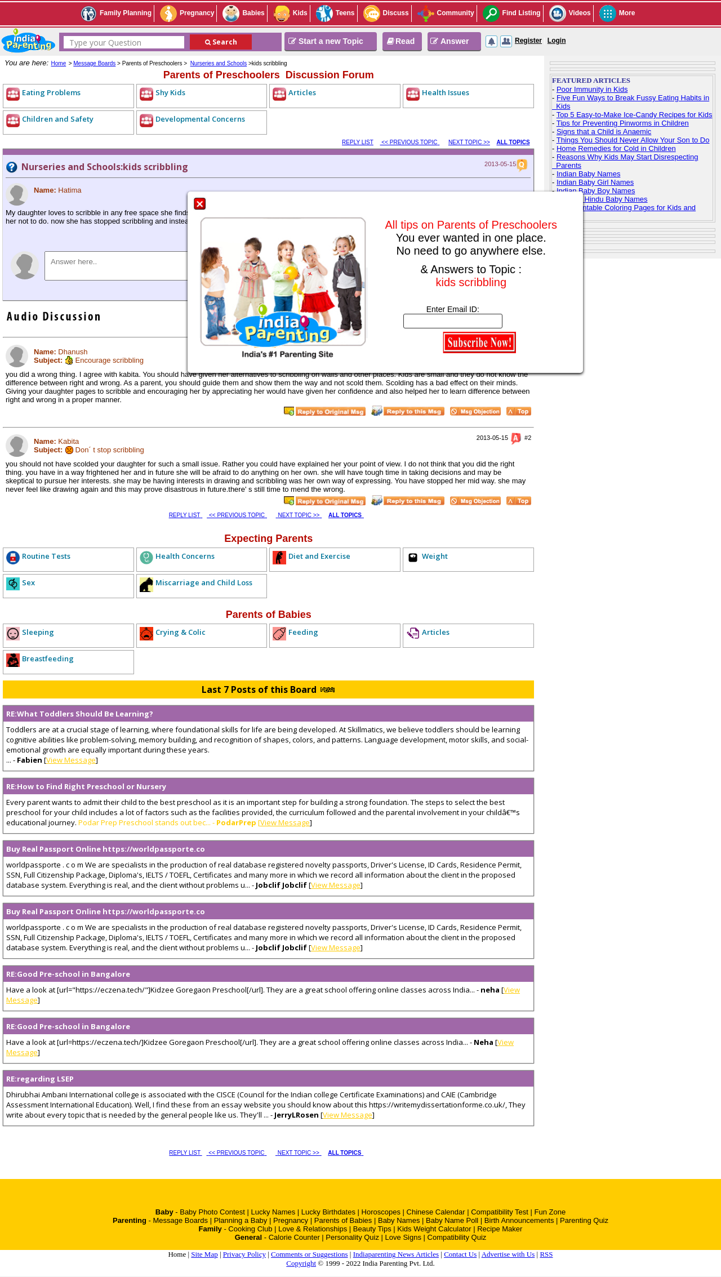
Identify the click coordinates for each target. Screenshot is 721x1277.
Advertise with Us (508, 1254)
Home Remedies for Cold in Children (616, 148)
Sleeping (38, 632)
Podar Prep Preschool (115, 822)
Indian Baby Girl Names (595, 182)
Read (400, 41)
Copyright (301, 1263)
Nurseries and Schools (218, 63)
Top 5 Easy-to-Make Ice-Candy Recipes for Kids (635, 114)
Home (58, 63)
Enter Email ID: (452, 309)
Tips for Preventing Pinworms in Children (623, 123)
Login (557, 41)
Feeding (303, 632)
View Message (71, 760)
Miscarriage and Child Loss (203, 582)
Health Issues (445, 92)
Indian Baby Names (588, 174)
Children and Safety (58, 119)
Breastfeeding (48, 658)
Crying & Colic (180, 632)
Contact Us (460, 1254)
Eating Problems (51, 92)
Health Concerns (185, 556)
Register (528, 41)
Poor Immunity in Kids (592, 89)
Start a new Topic (325, 41)
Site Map (204, 1254)
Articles (302, 92)
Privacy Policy (244, 1254)
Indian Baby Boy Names (596, 190)
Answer (449, 41)
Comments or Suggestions (309, 1254)
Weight (435, 556)
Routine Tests (46, 556)
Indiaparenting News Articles (396, 1254)
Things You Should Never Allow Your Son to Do (633, 140)
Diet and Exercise (319, 556)
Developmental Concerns (200, 119)
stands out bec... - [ (206, 822)
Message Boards (94, 63)
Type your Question (105, 42)
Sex (28, 582)
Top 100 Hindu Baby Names (602, 199)
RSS (546, 1254)
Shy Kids (170, 92)
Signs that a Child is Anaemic (604, 131)
